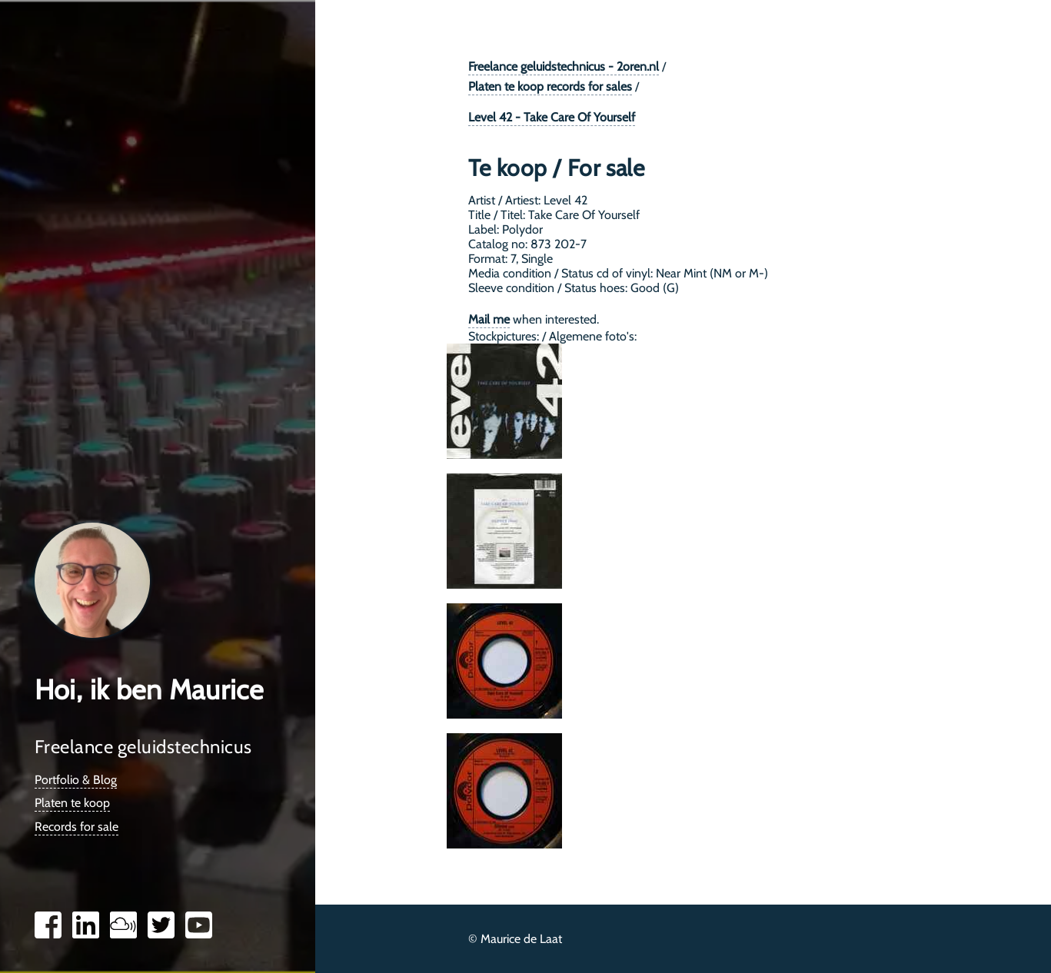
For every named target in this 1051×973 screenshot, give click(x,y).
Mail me (489, 319)
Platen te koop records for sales (550, 86)
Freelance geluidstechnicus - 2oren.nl (563, 66)
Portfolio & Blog (76, 779)
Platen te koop (72, 802)
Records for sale (76, 826)
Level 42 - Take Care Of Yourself (551, 117)
